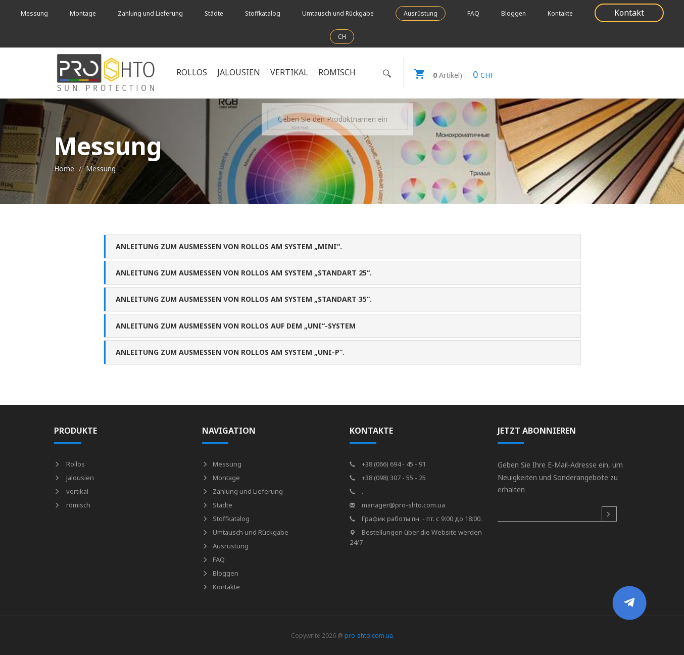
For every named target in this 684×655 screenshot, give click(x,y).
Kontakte (560, 13)
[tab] (342, 246)
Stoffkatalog (262, 13)
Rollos (191, 72)
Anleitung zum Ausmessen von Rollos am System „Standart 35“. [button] (244, 299)
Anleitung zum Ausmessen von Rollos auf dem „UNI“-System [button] (236, 326)
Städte (214, 13)
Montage (83, 13)
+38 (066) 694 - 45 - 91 (388, 464)
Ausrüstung (420, 13)
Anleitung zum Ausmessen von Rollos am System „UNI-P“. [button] (230, 352)
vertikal (289, 72)
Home (64, 168)
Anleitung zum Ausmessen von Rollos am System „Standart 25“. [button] (244, 272)
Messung (34, 13)
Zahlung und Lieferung (150, 13)
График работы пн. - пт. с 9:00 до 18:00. (416, 518)
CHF (449, 73)
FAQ (473, 13)
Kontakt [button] (629, 12)
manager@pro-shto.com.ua (397, 504)
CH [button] (342, 36)
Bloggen (513, 13)
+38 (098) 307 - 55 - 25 (388, 477)
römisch (337, 72)
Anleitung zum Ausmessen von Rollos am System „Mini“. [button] (229, 246)
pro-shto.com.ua (369, 635)
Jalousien (238, 72)
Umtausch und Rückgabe (338, 13)
